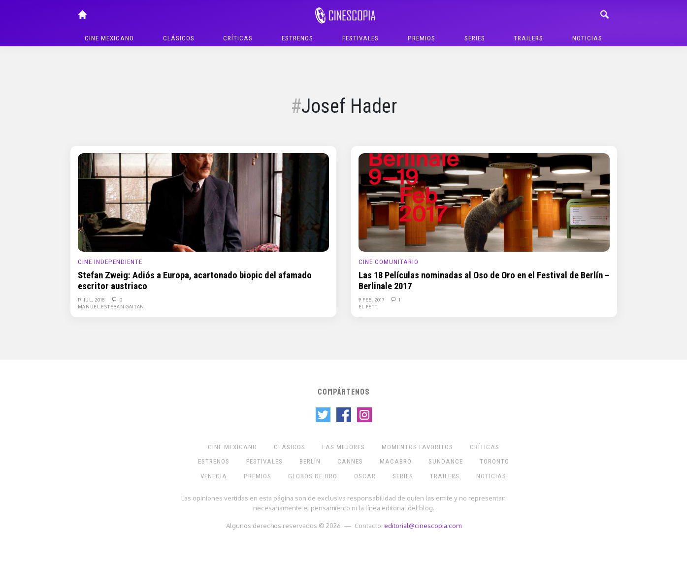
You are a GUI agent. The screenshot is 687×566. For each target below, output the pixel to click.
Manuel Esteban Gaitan (111, 306)
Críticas (238, 38)
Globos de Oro (312, 476)
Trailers (528, 38)
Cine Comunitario (389, 262)
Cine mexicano (109, 38)
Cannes (350, 461)
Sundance (445, 461)
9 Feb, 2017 (372, 299)
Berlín (310, 461)
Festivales (360, 38)
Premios (421, 38)
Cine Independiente (110, 262)
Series (474, 38)
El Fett (368, 306)
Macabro (396, 461)
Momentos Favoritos (417, 447)
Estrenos (297, 38)
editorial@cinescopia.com (422, 525)
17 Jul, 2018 (92, 299)
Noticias (587, 38)
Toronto (494, 461)
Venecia (213, 476)
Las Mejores (343, 447)
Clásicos (179, 38)
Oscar (365, 476)
